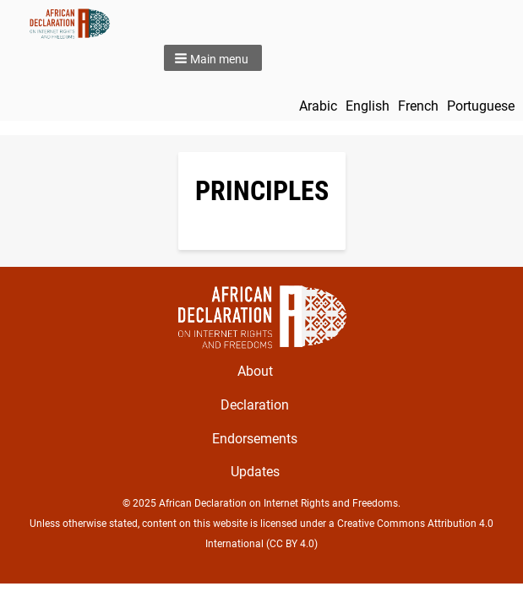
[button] (213, 58)
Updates (255, 472)
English (368, 106)
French (418, 106)
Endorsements (254, 439)
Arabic (318, 106)
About (255, 371)
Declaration (255, 405)
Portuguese (481, 106)
